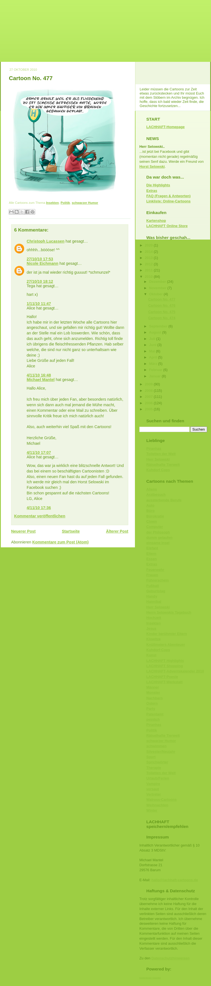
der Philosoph (158, 532)
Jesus (151, 628)
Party (150, 709)
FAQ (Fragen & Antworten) (168, 196)
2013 (149, 258)
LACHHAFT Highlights (165, 661)
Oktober (156, 294)
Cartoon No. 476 (161, 305)
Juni (153, 345)
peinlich (153, 719)
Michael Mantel (41, 379)
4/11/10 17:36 (39, 507)
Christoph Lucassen (45, 241)
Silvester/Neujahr (160, 751)
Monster (153, 692)
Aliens (151, 489)
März (153, 364)
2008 (149, 390)
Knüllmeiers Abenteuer (165, 644)
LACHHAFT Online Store (167, 226)
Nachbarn (154, 698)
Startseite (71, 531)
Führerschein (157, 580)
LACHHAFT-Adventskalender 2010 (175, 671)
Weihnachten (157, 805)
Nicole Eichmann (42, 263)
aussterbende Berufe (164, 500)
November (158, 288)
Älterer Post (117, 531)
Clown (151, 521)
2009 (149, 384)
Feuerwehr (155, 570)
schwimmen (156, 746)
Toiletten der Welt (161, 454)
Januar (155, 376)
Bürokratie (155, 516)
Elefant (152, 548)
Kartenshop (156, 220)
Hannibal (153, 601)
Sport (150, 757)
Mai (152, 351)
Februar (156, 370)
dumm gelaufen (159, 537)
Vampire (153, 784)
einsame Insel (158, 543)
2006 (149, 403)
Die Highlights (158, 185)
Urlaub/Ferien (157, 778)
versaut (152, 789)
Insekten (52, 202)
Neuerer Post (23, 531)
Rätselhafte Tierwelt (163, 464)
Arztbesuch (155, 494)
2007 (149, 397)
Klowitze (153, 639)
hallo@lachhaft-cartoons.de (174, 880)
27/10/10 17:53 (40, 259)
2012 (149, 264)
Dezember (158, 281)
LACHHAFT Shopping (164, 666)
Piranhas (153, 448)
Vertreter (153, 794)
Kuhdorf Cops (158, 470)
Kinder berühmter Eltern (166, 634)
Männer (152, 687)
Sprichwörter (157, 762)
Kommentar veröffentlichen (39, 516)
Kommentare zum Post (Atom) (60, 542)
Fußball (152, 586)
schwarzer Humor (85, 202)
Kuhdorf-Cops (158, 650)
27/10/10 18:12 (40, 281)
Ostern (152, 703)
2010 (149, 277)
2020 (149, 245)
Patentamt (155, 714)
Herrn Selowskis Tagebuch (168, 612)
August (155, 332)
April (153, 357)
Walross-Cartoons (161, 799)
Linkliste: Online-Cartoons (168, 201)
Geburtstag (155, 591)
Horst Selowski (152, 166)
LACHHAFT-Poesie (162, 677)
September (158, 326)
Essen (151, 559)
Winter (151, 810)
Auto (150, 505)
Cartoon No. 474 (161, 318)
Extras (151, 191)
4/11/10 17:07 (39, 452)
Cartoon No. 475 (161, 312)
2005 (149, 409)
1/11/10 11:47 (39, 303)
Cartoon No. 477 (30, 78)
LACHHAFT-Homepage (165, 127)
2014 (149, 252)
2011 (149, 270)
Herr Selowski (158, 459)
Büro (150, 511)
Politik (65, 202)
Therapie (153, 768)
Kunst (151, 655)
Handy (151, 596)
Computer (154, 527)
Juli (152, 339)
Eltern (151, 554)
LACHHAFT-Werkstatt (164, 682)
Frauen (152, 575)
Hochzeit (153, 618)
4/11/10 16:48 (39, 375)
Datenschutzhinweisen (170, 958)
